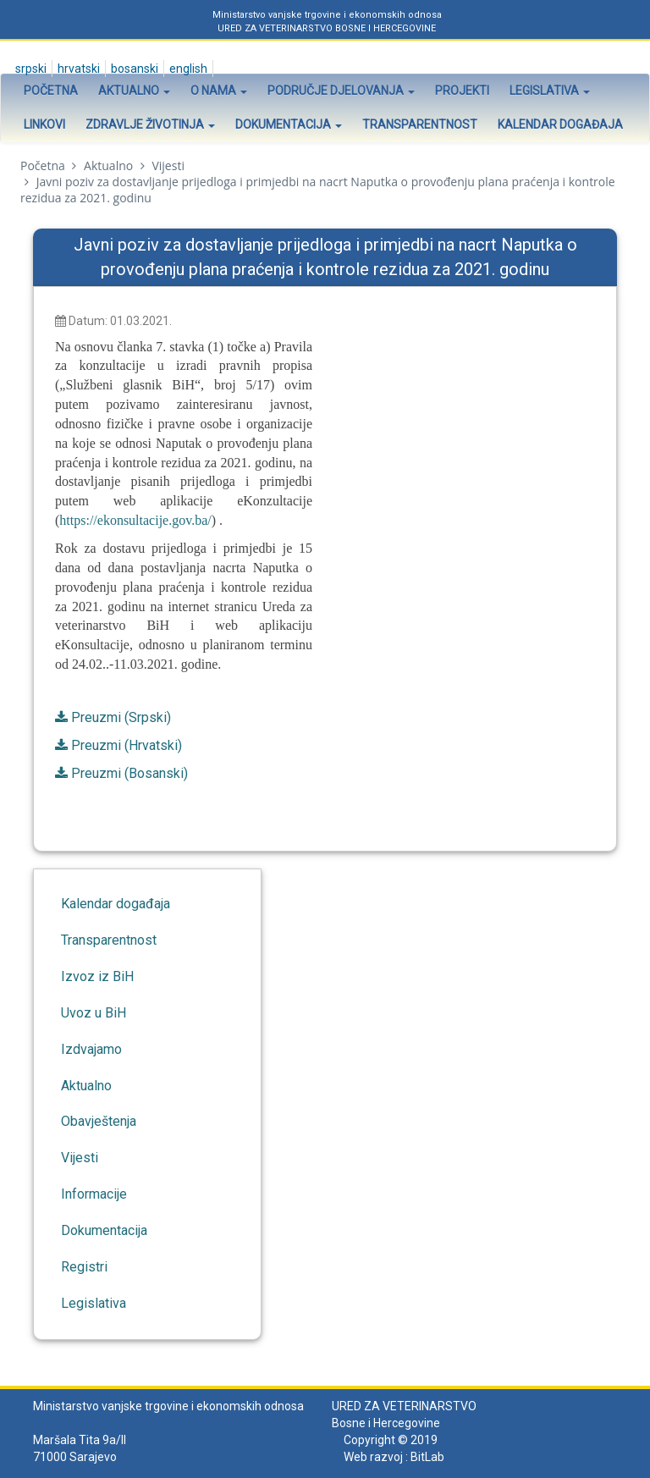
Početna (51, 90)
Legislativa (550, 90)
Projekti (462, 90)
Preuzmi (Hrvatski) (126, 745)
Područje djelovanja (341, 90)
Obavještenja (98, 1121)
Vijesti (167, 165)
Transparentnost (419, 124)
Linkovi (44, 124)
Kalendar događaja (560, 124)
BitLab (427, 1457)
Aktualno (134, 90)
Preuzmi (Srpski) (121, 717)
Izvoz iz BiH (97, 976)
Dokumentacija (288, 124)
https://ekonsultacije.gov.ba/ (135, 520)
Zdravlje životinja (150, 124)
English (187, 68)
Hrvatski (77, 68)
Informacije (94, 1194)
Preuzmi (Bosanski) (129, 773)
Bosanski (133, 68)
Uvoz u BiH (93, 1013)
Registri (84, 1267)
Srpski (30, 68)
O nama (218, 90)
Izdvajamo (91, 1049)
